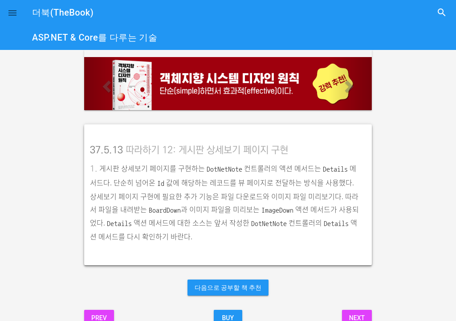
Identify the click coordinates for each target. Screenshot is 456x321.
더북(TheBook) (63, 12)
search (441, 12)
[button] (12, 12)
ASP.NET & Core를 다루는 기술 (94, 37)
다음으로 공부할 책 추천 (228, 287)
